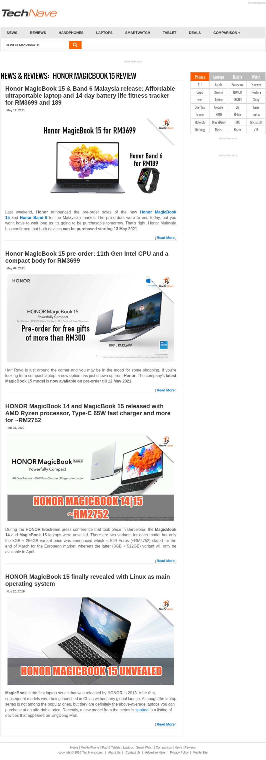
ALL (200, 85)
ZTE (256, 130)
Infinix (218, 100)
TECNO (238, 100)
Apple (218, 85)
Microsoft (256, 122)
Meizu (218, 130)
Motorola (200, 122)
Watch (256, 77)
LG (237, 107)
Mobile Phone (90, 747)
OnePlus (200, 107)
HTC (237, 122)
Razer (237, 130)
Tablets (237, 77)
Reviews (190, 747)
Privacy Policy (179, 752)
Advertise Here (155, 752)
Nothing (200, 130)
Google (218, 107)
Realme (256, 92)
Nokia (237, 115)
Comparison (164, 747)
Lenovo (200, 115)
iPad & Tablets (111, 747)
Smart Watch (145, 747)
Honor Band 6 (33, 217)
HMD (219, 115)
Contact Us (133, 752)
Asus (256, 107)
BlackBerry (219, 122)
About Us (114, 752)
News (178, 747)
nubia (256, 115)
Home (74, 747)
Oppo (199, 92)
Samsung (237, 85)
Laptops (218, 77)
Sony (256, 100)
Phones (200, 77)
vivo (200, 100)
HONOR (237, 92)
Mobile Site (200, 752)
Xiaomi (218, 92)
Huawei (256, 85)
